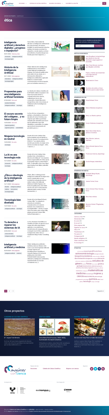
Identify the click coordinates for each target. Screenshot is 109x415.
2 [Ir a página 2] (9, 291)
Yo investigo (78, 243)
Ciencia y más (78, 217)
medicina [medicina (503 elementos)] (80, 273)
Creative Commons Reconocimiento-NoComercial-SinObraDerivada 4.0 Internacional (50, 411)
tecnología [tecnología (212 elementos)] (87, 281)
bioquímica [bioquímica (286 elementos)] (79, 256)
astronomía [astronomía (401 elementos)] (80, 253)
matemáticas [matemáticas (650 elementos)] (95, 270)
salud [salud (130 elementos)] (98, 279)
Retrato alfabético (79, 238)
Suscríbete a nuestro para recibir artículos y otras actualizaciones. (88, 41)
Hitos (76, 229)
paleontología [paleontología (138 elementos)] (98, 276)
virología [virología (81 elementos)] (93, 281)
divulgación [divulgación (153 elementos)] (88, 258)
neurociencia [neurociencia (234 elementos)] (89, 276)
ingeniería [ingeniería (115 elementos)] (91, 268)
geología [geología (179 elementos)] (79, 266)
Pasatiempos (78, 232)
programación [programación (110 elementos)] (79, 279)
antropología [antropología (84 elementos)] (80, 251)
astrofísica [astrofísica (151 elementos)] (98, 251)
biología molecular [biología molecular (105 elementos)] (99, 254)
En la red (76, 223)
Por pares (77, 234)
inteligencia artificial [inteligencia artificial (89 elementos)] (98, 268)
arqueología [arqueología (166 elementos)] (87, 251)
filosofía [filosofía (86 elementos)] (84, 264)
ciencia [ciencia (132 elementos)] (102, 256)
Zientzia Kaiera (44, 317)
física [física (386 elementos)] (88, 263)
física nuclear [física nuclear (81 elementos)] (94, 264)
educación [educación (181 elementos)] (100, 258)
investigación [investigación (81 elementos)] (85, 270)
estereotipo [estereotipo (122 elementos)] (89, 261)
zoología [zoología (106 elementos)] (97, 281)
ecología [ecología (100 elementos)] (95, 258)
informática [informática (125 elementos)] (84, 268)
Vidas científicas (79, 240)
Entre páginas (78, 225)
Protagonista (78, 236)
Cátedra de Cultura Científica (51, 368)
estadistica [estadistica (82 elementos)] (83, 261)
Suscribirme (98, 46)
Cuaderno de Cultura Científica (16, 317)
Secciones (33, 368)
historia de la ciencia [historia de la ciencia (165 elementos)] (89, 266)
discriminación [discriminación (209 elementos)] (80, 258)
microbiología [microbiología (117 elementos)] (89, 273)
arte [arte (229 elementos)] (93, 251)
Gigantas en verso (79, 227)
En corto (76, 221)
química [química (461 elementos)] (93, 279)
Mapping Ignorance (81, 317)
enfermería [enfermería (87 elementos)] (77, 261)
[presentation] (89, 59)
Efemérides (77, 219)
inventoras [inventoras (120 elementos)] (79, 270)
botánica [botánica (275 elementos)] (88, 256)
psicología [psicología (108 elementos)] (86, 279)
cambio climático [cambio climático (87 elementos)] (96, 256)
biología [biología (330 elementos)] (90, 253)
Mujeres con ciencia (72, 368)
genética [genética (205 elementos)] (101, 264)
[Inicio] (7, 3)
